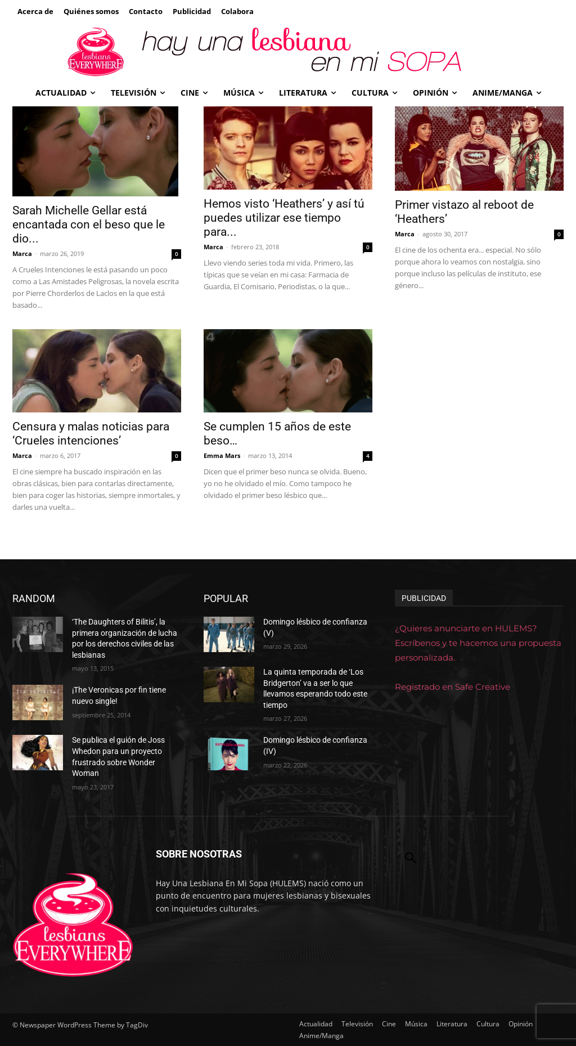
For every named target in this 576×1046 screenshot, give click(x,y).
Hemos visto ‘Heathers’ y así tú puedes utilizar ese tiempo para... (284, 218)
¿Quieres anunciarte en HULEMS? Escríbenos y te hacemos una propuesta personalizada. (478, 643)
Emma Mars (222, 455)
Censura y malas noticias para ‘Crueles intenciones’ (90, 433)
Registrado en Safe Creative (452, 686)
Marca (22, 253)
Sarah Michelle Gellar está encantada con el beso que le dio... (88, 224)
